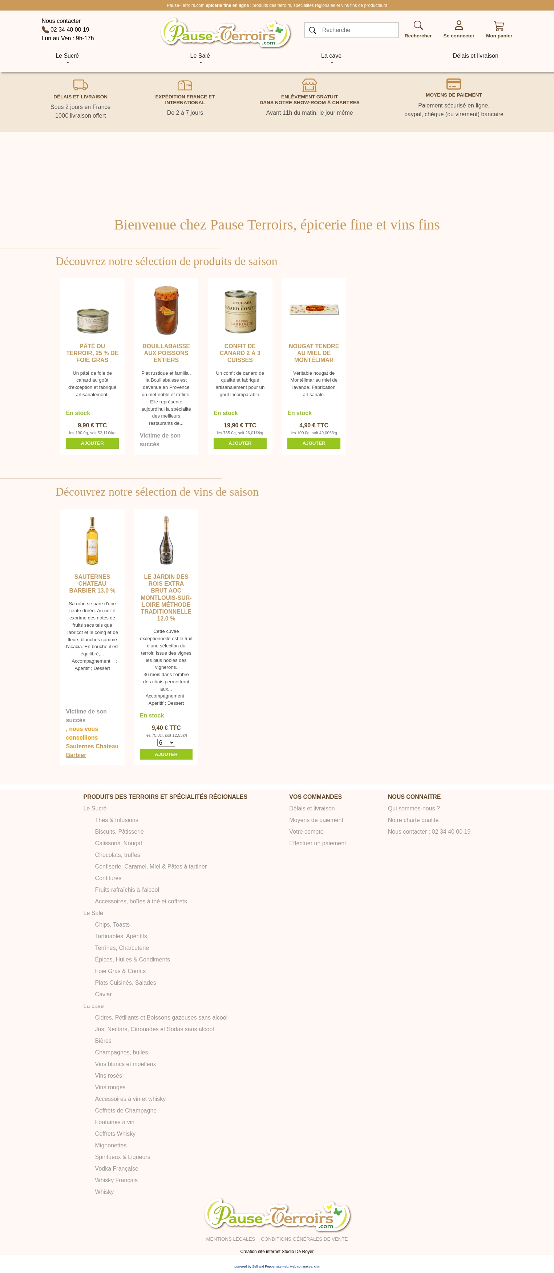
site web (282, 1266)
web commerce (301, 1266)
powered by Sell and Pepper (254, 1266)
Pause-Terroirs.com (186, 5)
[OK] (313, 30)
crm (317, 1266)
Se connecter (459, 35)
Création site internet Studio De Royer (277, 1251)
